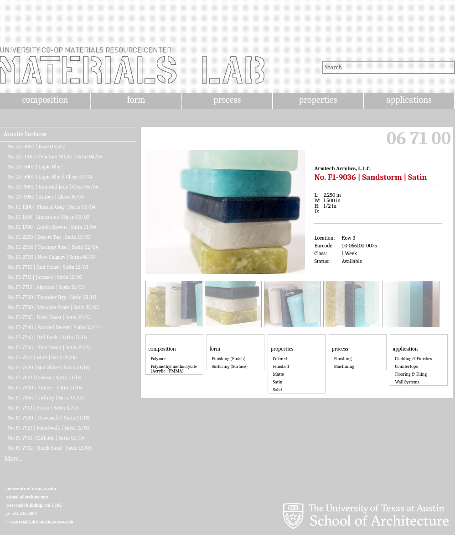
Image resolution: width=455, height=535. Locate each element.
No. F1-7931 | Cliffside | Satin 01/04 (45, 438)
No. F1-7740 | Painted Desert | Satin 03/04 (53, 327)
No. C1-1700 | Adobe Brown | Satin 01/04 (52, 227)
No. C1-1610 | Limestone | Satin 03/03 (48, 217)
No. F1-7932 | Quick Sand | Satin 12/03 (49, 448)
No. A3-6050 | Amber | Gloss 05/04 (45, 197)
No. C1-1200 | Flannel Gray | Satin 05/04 (51, 207)
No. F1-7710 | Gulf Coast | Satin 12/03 (47, 267)
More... (13, 459)
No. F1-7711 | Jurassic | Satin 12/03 (45, 277)
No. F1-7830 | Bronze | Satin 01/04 (45, 387)
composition (45, 99)
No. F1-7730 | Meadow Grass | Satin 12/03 (53, 307)
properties (318, 99)
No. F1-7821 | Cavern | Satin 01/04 (44, 377)
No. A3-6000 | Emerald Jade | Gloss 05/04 (52, 187)
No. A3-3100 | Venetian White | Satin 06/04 (55, 156)
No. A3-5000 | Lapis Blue (34, 166)
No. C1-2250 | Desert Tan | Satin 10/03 (49, 237)
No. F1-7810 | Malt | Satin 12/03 (42, 357)
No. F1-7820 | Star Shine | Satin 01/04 (48, 367)
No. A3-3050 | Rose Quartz (36, 146)
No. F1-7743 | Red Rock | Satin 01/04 (47, 337)
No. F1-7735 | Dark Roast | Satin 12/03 (49, 317)
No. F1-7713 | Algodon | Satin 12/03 (45, 287)
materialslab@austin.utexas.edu (42, 521)
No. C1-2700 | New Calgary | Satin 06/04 (51, 257)
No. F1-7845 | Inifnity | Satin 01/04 (45, 397)
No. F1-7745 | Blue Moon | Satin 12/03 (49, 347)
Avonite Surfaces (25, 134)
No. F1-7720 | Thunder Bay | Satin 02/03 (51, 297)
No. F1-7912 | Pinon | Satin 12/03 (43, 407)
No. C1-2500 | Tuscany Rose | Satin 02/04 (52, 247)
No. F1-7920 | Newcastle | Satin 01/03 (48, 417)
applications (409, 99)
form (136, 99)
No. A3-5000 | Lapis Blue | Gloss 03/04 (49, 176)
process (227, 99)
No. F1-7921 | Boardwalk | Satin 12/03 (48, 428)
